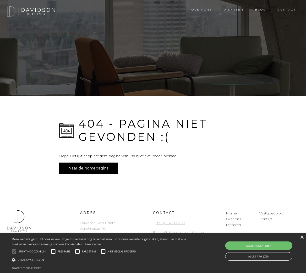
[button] (103, 260)
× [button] (302, 237)
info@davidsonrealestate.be (181, 232)
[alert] (153, 253)
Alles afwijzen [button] (258, 256)
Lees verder (93, 244)
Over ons (233, 219)
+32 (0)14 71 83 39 (170, 223)
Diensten (233, 225)
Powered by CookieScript (26, 268)
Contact (266, 219)
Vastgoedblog (271, 213)
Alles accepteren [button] (259, 245)
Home (231, 213)
